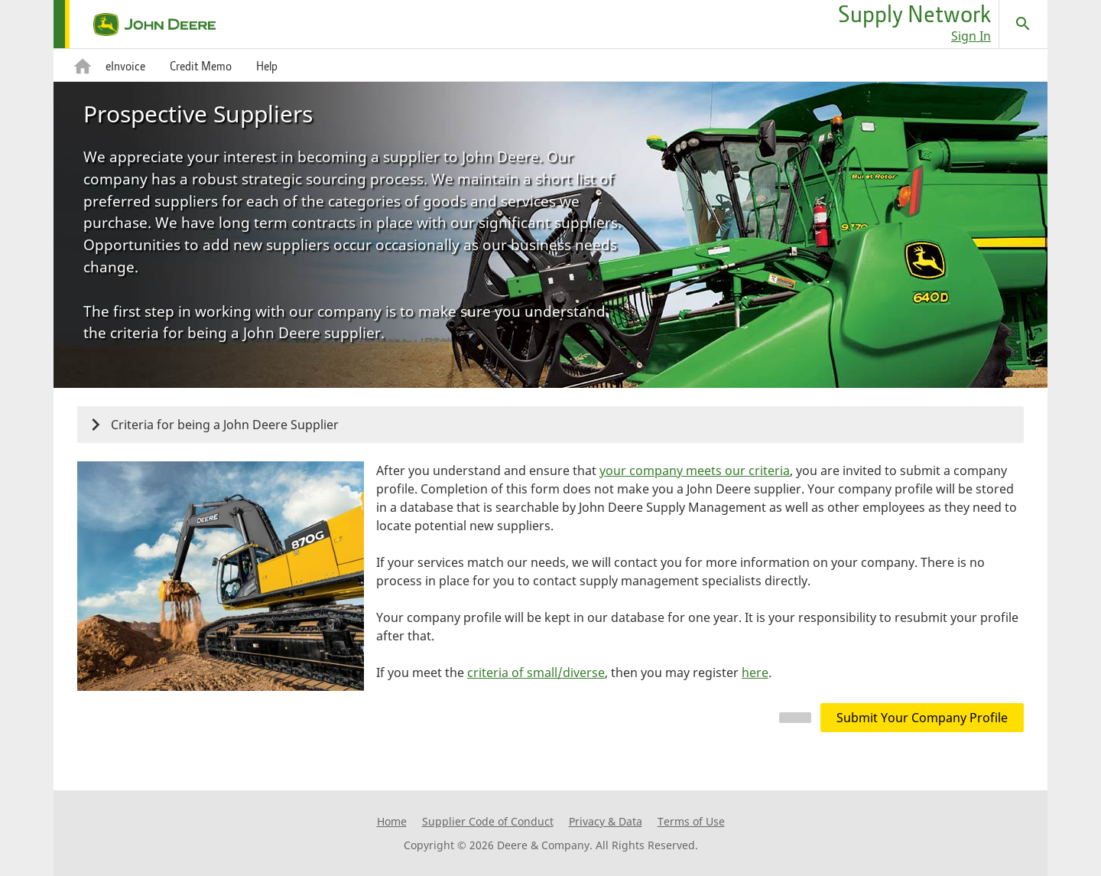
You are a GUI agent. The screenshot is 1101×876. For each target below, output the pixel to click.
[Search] (1023, 24)
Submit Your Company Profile (922, 717)
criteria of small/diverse (536, 672)
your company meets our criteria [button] (694, 470)
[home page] (135, 24)
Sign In (971, 36)
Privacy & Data (605, 821)
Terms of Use (691, 821)
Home (392, 821)
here (755, 672)
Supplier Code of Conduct (488, 821)
